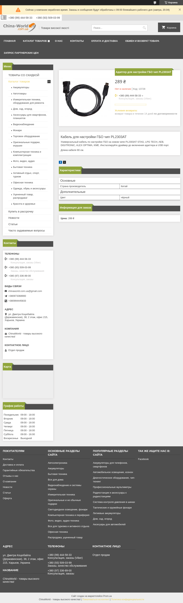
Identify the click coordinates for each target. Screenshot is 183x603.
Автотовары (20, 93)
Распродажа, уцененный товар (65, 537)
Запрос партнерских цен (21, 52)
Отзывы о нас (10, 475)
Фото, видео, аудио (24, 161)
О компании (9, 481)
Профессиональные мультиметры (112, 487)
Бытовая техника (22, 167)
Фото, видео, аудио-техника (63, 520)
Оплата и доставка (104, 41)
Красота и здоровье (24, 203)
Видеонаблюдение (23, 124)
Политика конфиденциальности (127, 599)
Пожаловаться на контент (95, 599)
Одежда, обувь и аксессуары (29, 188)
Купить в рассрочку (20, 211)
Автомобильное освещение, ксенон (113, 472)
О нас (59, 41)
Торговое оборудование (26, 136)
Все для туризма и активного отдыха (68, 526)
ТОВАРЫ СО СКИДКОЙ (23, 75)
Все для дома (55, 479)
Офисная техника (23, 182)
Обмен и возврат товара (142, 41)
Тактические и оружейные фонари (112, 507)
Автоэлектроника (57, 462)
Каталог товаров (35, 41)
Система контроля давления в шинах (114, 502)
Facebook (143, 459)
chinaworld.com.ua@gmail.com (25, 291)
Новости (13, 217)
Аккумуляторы (21, 87)
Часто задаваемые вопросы (26, 230)
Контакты (77, 41)
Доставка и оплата (13, 464)
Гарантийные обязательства (19, 470)
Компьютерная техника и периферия (68, 515)
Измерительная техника (61, 494)
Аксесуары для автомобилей (109, 524)
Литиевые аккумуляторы (107, 513)
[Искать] (144, 28)
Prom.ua (107, 596)
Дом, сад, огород (22, 108)
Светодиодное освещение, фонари (67, 509)
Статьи (13, 224)
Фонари (17, 130)
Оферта (7, 498)
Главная (9, 41)
